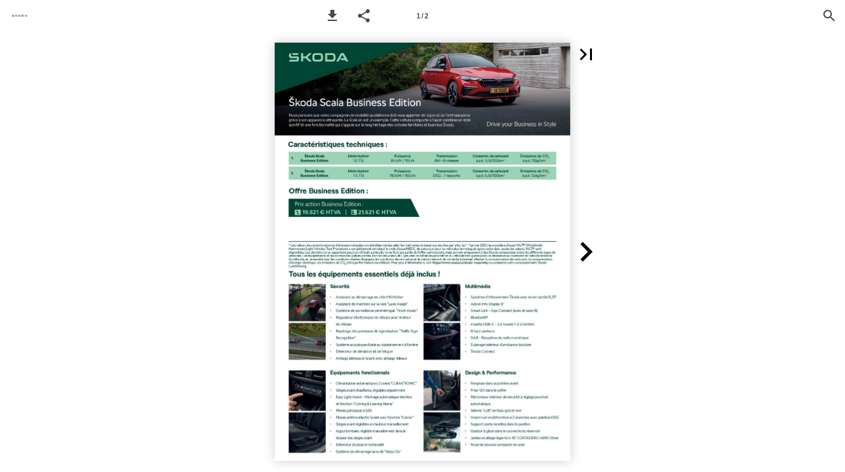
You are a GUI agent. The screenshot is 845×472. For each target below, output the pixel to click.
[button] (332, 15)
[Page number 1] (422, 15)
